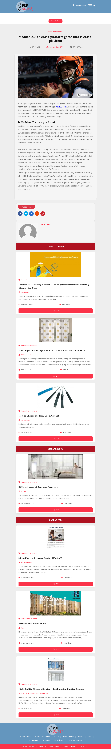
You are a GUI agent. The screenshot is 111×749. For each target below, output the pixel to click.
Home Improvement (55, 31)
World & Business (25, 736)
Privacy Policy (54, 746)
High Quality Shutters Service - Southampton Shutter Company (52, 689)
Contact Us (83, 746)
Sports (56, 736)
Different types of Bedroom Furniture (38, 487)
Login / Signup (79, 5)
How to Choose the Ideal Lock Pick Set (39, 415)
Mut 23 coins (61, 107)
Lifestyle (80, 736)
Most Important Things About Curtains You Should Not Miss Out (53, 350)
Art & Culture (33, 740)
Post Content (55, 21)
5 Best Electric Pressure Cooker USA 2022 (40, 558)
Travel (89, 736)
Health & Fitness (68, 736)
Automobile (46, 740)
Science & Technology (42, 736)
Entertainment (59, 740)
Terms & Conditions (69, 746)
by (54, 47)
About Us (42, 746)
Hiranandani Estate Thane (32, 623)
